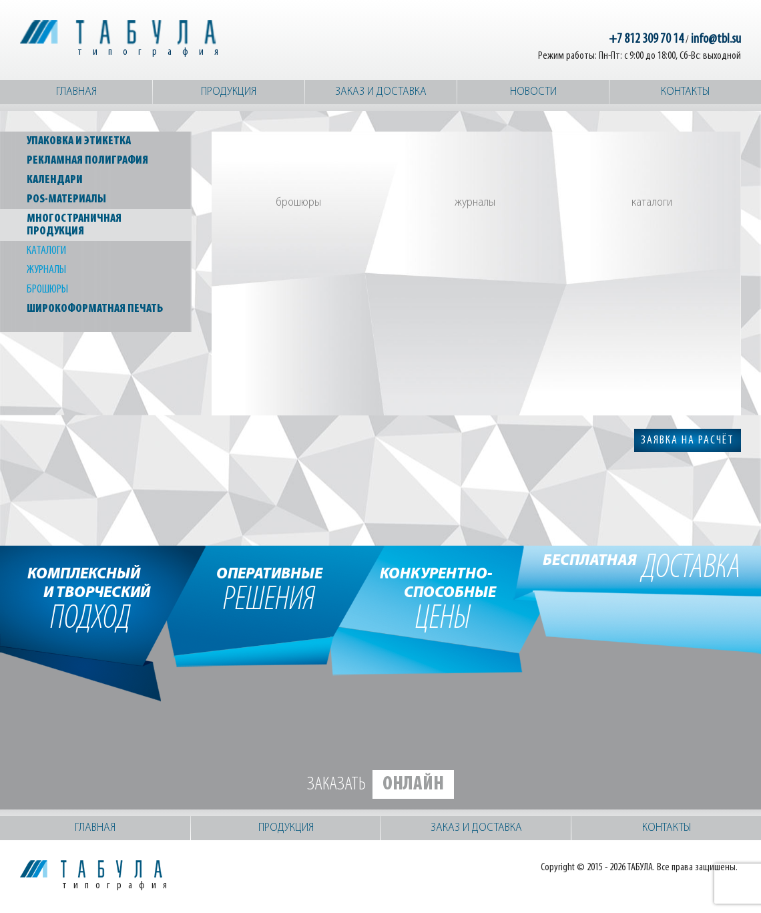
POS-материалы (66, 199)
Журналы (46, 270)
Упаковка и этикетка (79, 141)
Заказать (380, 784)
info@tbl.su (716, 39)
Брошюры (47, 289)
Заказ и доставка (381, 91)
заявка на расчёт (687, 440)
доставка (642, 569)
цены (443, 598)
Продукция (228, 91)
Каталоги (46, 250)
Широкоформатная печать (95, 309)
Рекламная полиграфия (87, 160)
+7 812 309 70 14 (646, 39)
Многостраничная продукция (74, 225)
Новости (533, 91)
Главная (76, 91)
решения (269, 588)
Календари (55, 180)
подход (90, 598)
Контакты (685, 91)
